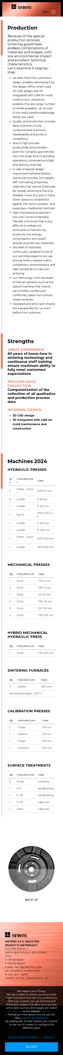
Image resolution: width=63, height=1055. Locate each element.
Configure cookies (23, 1037)
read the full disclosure (34, 1017)
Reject (49, 1037)
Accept (31, 1046)
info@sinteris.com (28, 967)
